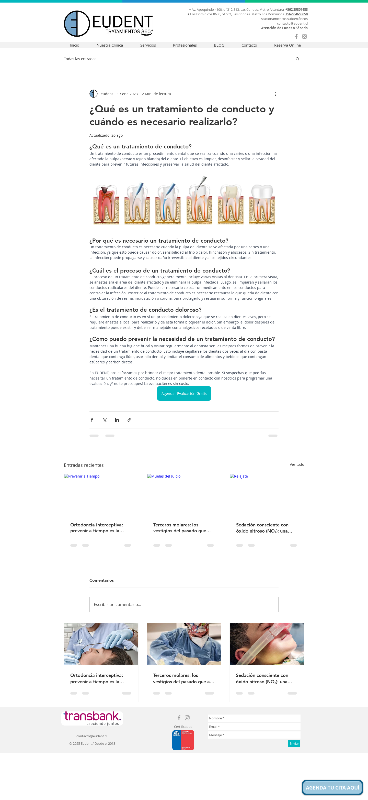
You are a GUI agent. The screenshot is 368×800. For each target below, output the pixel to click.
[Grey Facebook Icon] (296, 36)
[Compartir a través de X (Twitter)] (104, 419)
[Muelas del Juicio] (184, 494)
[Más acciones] (275, 94)
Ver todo (297, 464)
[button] (297, 59)
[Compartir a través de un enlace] (129, 419)
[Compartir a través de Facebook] (91, 419)
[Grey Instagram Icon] (304, 36)
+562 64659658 (296, 14)
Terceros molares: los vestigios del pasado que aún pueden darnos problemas (179, 528)
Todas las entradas (80, 58)
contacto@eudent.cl (292, 23)
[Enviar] (294, 743)
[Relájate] (267, 494)
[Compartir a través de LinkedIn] (116, 419)
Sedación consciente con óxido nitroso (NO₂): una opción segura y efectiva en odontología (265, 528)
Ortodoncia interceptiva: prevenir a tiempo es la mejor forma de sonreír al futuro (97, 528)
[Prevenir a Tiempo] (101, 494)
